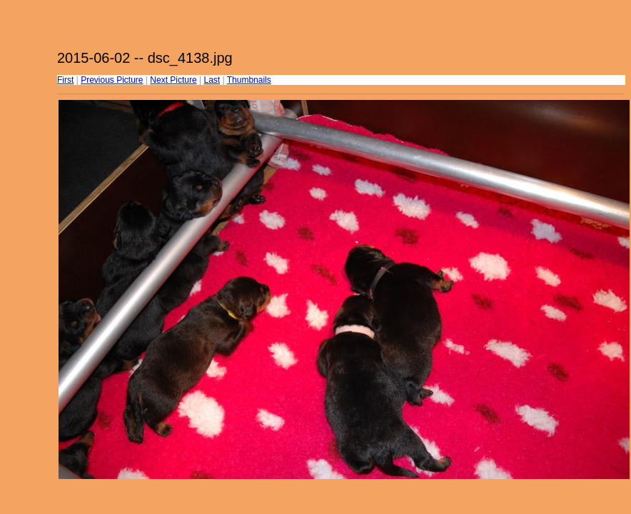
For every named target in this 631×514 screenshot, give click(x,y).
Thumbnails (249, 80)
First (65, 80)
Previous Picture (112, 80)
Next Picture (173, 80)
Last (211, 80)
